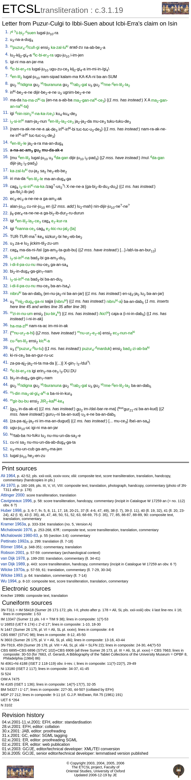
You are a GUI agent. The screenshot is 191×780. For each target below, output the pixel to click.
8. (6, 83)
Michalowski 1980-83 (19, 535)
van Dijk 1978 (13, 558)
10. (5, 99)
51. (5, 442)
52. (5, 449)
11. (5, 112)
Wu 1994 (9, 581)
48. (5, 421)
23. (5, 220)
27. (5, 250)
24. (5, 228)
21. (5, 205)
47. (5, 408)
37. (5, 332)
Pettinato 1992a (15, 541)
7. (6, 76)
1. (6, 32)
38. (5, 340)
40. (5, 355)
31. (5, 278)
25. (5, 235)
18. (5, 177)
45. (5, 392)
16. (5, 157)
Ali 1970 (8, 485)
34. (5, 300)
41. (5, 362)
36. (5, 325)
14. (5, 142)
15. (5, 150)
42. (5, 370)
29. (5, 264)
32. (5, 286)
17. (5, 170)
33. (5, 292)
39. (5, 348)
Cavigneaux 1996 (16, 501)
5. (6, 62)
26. (5, 243)
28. (5, 257)
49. (5, 428)
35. (5, 313)
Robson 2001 (12, 552)
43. (5, 378)
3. (6, 46)
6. (6, 68)
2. (6, 39)
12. (5, 120)
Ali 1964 (8, 476)
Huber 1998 (11, 510)
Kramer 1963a (13, 524)
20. (5, 199)
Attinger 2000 (12, 495)
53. (5, 456)
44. (5, 384)
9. (6, 91)
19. (5, 185)
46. (5, 400)
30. (5, 271)
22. (5, 213)
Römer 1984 (12, 547)
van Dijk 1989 (13, 564)
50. (5, 434)
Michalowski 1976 (16, 530)
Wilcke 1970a (13, 570)
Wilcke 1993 (11, 575)
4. (6, 54)
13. (5, 128)
